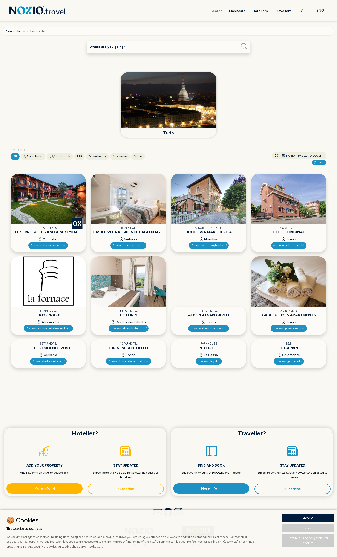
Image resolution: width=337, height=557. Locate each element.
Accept (308, 518)
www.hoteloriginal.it (289, 245)
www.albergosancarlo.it (208, 328)
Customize (308, 528)
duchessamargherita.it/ (209, 245)
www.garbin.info (289, 361)
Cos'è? (319, 162)
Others (138, 156)
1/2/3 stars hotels (59, 156)
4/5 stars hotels (33, 156)
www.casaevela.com (128, 245)
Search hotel (16, 31)
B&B (79, 156)
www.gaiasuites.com (289, 328)
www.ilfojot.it (209, 361)
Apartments (120, 156)
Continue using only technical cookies (308, 540)
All (15, 156)
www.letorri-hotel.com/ (128, 328)
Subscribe (126, 488)
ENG (320, 11)
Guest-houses (97, 156)
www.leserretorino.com (48, 245)
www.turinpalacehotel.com (128, 361)
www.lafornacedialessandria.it (48, 328)
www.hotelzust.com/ (48, 361)
